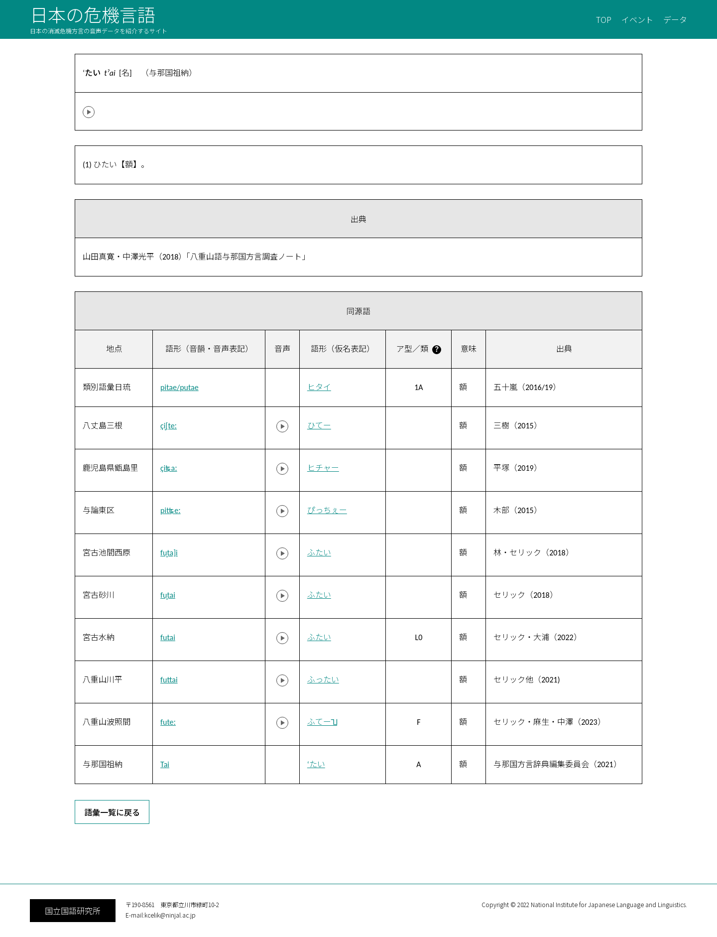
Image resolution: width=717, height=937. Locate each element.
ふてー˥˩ (322, 722)
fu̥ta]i (169, 552)
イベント (637, 19)
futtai (169, 679)
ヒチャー (323, 468)
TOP (603, 19)
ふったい (323, 679)
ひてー (319, 425)
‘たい (316, 764)
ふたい (319, 552)
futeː (168, 722)
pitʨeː (170, 510)
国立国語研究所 (73, 911)
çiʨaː (168, 468)
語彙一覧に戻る (112, 812)
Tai (164, 764)
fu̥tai (167, 595)
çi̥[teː (168, 425)
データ (675, 19)
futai (167, 637)
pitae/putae (179, 387)
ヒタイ (319, 387)
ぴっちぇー (327, 510)
